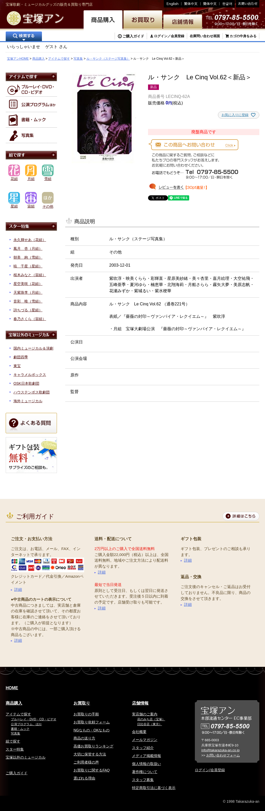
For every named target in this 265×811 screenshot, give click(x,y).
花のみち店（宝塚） (151, 719)
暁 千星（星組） (27, 266)
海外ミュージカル (27, 401)
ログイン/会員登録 (210, 770)
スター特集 (15, 749)
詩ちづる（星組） (27, 310)
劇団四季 (20, 357)
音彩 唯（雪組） (27, 301)
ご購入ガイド (133, 36)
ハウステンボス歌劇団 (31, 392)
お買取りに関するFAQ (91, 770)
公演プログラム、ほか (26, 724)
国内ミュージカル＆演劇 (33, 348)
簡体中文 (210, 3)
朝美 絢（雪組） (27, 257)
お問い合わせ (247, 3)
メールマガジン (144, 740)
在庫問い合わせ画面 (205, 36)
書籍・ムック (20, 729)
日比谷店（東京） (149, 724)
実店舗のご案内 (144, 714)
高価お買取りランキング (93, 746)
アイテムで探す (59, 58)
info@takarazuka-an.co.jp (220, 750)
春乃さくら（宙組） (29, 319)
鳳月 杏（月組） (27, 248)
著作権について (144, 772)
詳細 (18, 589)
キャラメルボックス (29, 375)
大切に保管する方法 (89, 754)
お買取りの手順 (86, 714)
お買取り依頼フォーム (91, 722)
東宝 (17, 366)
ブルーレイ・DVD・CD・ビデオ (33, 719)
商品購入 (38, 58)
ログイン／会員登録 (169, 36)
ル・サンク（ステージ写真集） (108, 58)
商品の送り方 (84, 738)
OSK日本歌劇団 (26, 383)
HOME (12, 688)
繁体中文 (191, 3)
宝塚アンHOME (18, 58)
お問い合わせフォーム (223, 755)
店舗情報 (140, 703)
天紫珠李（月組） (27, 292)
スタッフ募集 (143, 780)
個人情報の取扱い (146, 764)
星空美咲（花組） (27, 284)
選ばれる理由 (84, 778)
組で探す (13, 741)
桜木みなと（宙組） (29, 275)
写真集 (78, 58)
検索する (24, 37)
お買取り (81, 703)
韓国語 (227, 3)
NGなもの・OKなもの (91, 730)
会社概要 (139, 732)
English (172, 3)
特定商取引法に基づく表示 (153, 788)
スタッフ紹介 (143, 748)
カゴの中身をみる (243, 36)
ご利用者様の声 (86, 762)
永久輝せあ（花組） (29, 240)
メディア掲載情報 (146, 756)
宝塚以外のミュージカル (26, 757)
